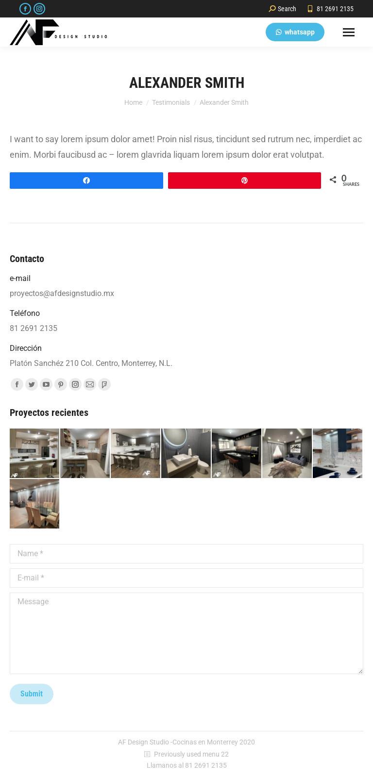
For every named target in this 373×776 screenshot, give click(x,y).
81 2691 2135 (330, 9)
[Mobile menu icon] (348, 32)
